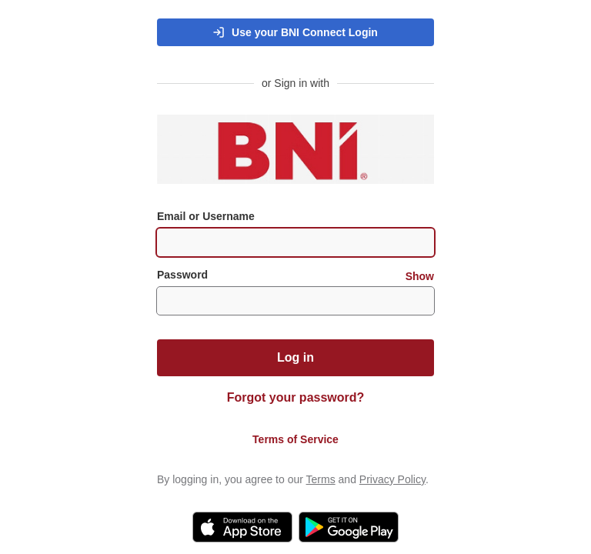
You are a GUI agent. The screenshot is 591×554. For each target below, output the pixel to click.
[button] (295, 32)
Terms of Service (295, 439)
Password (295, 275)
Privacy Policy (392, 479)
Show (420, 276)
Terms (321, 479)
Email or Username (206, 216)
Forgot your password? (296, 397)
